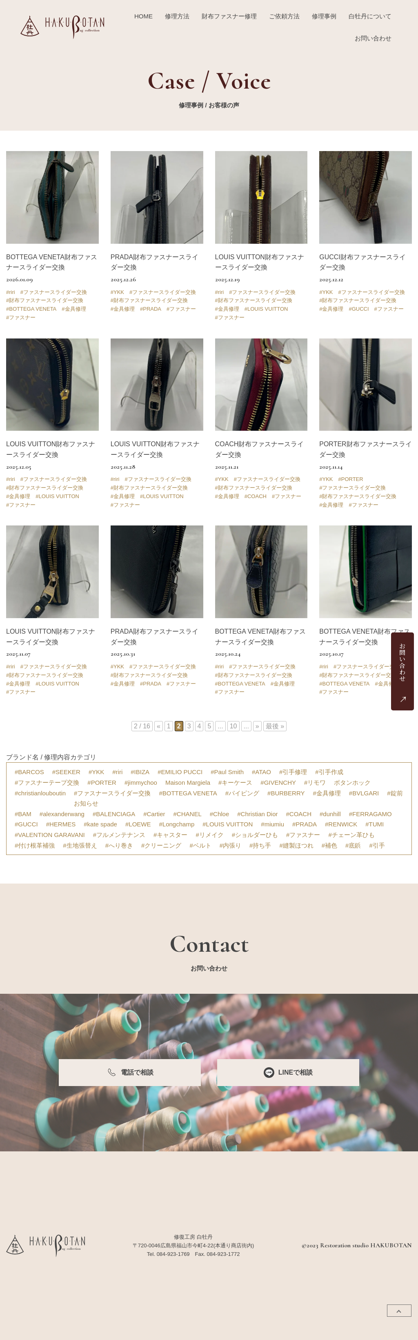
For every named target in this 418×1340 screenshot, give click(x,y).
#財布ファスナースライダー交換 (44, 300)
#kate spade (100, 824)
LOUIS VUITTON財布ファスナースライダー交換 (259, 262)
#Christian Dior (257, 813)
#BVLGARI (364, 793)
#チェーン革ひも (351, 834)
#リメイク (209, 834)
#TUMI (374, 824)
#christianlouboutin (40, 793)
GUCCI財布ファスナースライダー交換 (362, 262)
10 (233, 726)
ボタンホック (352, 782)
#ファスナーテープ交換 (47, 782)
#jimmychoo (141, 782)
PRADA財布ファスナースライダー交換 (154, 262)
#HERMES (61, 824)
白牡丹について (370, 16)
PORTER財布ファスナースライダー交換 (365, 449)
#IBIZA (140, 771)
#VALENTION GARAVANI (50, 834)
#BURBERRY (286, 793)
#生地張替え (80, 845)
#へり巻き (119, 845)
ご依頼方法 (284, 16)
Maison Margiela (187, 782)
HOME (143, 16)
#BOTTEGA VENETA (31, 309)
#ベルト (200, 845)
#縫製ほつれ (296, 845)
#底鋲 (353, 845)
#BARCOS (29, 771)
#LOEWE (138, 824)
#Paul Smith (227, 771)
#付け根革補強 (35, 845)
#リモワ (315, 782)
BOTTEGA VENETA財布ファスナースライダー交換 (51, 262)
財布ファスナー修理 (229, 16)
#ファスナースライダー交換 (53, 292)
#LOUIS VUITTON (266, 309)
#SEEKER (66, 771)
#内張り (230, 845)
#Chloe (219, 813)
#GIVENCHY (278, 782)
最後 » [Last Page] (275, 726)
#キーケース (235, 782)
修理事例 (324, 16)
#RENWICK (341, 824)
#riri (10, 292)
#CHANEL (187, 813)
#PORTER (350, 479)
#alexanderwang (62, 813)
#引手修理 (293, 771)
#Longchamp (176, 824)
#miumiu (272, 824)
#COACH (256, 496)
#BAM (23, 813)
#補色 (329, 845)
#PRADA (150, 309)
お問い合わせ (373, 38)
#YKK (117, 292)
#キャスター (170, 834)
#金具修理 (74, 309)
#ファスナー (21, 317)
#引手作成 (329, 771)
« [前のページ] (158, 726)
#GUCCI (359, 309)
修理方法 (177, 16)
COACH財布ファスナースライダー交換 (259, 449)
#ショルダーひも (255, 834)
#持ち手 (260, 845)
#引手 (377, 845)
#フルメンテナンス (119, 834)
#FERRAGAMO (370, 813)
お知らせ (86, 803)
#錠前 (394, 793)
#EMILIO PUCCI (180, 771)
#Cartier (154, 813)
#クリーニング (161, 845)
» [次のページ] (257, 726)
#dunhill (330, 813)
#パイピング (242, 793)
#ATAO (261, 771)
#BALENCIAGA (114, 813)
